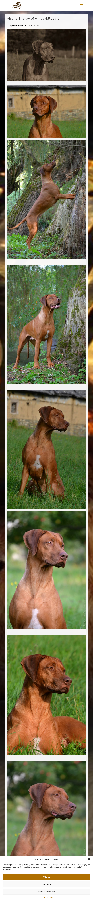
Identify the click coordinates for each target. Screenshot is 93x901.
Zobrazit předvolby (46, 891)
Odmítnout (46, 884)
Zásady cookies (47, 897)
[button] (89, 859)
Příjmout (47, 877)
